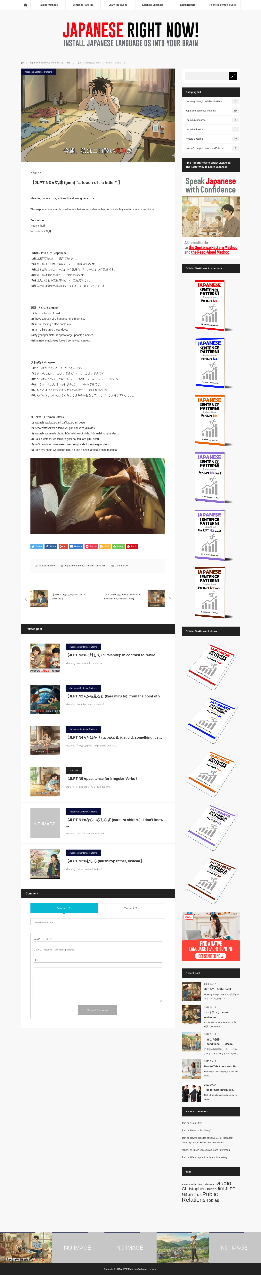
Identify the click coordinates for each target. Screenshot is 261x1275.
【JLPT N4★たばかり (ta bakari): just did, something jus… (114, 738)
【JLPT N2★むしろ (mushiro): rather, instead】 (106, 861)
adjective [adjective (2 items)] (197, 1184)
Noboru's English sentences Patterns (212, 148)
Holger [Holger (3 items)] (210, 1189)
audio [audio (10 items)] (224, 1183)
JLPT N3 (100, 565)
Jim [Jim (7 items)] (220, 1188)
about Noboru (188, 5)
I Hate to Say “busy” (200, 1130)
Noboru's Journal (212, 138)
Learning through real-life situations (212, 101)
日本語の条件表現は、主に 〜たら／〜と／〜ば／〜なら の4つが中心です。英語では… (221, 1053)
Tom (184, 1123)
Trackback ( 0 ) (131, 908)
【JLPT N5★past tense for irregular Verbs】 (104, 779)
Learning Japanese (153, 5)
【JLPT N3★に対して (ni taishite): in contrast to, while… (112, 655)
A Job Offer (196, 1123)
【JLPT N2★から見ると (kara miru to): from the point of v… (115, 696)
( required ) (43, 939)
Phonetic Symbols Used (222, 5)
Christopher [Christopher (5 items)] (193, 1188)
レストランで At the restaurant (216, 1014)
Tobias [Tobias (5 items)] (212, 1200)
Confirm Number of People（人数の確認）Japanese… (221, 1024)
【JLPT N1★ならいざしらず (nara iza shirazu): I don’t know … (114, 823)
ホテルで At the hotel (217, 989)
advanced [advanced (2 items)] (210, 1184)
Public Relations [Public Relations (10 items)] (200, 1197)
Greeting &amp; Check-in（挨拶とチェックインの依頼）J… (221, 996)
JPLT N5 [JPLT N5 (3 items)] (194, 1195)
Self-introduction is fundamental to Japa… (220, 1097)
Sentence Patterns (83, 5)
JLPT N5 (73, 770)
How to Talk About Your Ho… (221, 1066)
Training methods (48, 5)
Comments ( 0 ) (64, 908)
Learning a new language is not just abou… (221, 1073)
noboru (51, 565)
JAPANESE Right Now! (128, 1269)
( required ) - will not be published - (55, 950)
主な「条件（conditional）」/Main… (219, 1041)
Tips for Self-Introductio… (219, 1089)
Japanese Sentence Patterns (38, 72)
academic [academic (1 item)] (186, 1184)
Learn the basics (118, 5)
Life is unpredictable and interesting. (211, 1150)
